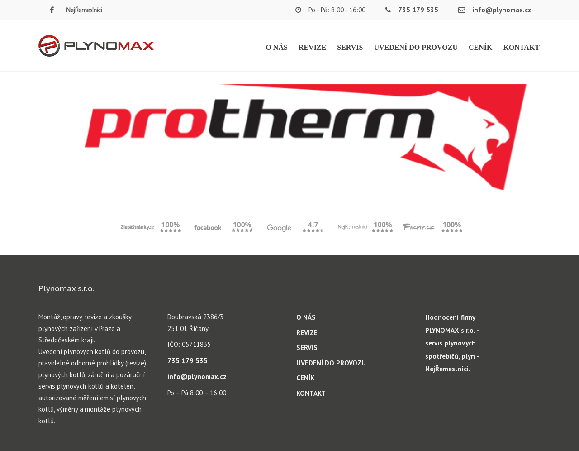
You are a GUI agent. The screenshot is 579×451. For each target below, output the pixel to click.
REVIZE (312, 47)
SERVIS (350, 47)
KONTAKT (521, 47)
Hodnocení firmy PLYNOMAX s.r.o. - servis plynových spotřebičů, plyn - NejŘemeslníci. (452, 343)
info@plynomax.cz (502, 9)
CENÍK (480, 47)
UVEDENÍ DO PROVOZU (415, 47)
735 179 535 (418, 9)
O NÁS (276, 47)
